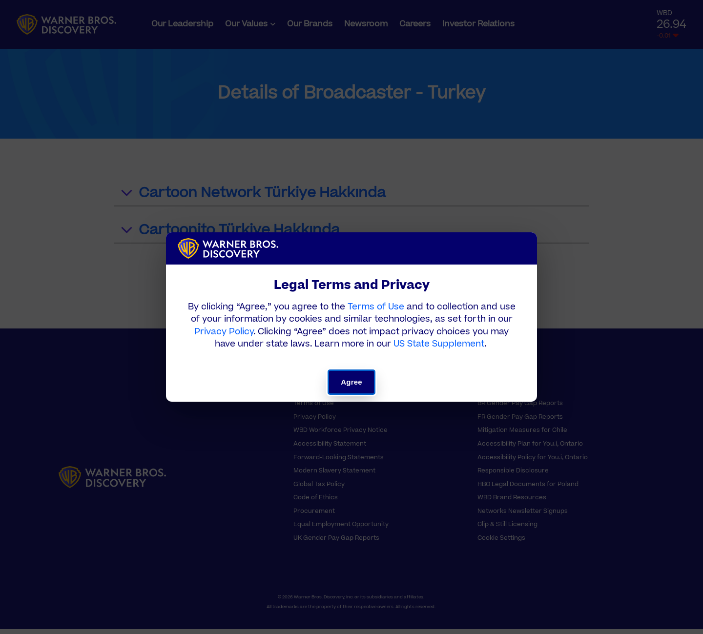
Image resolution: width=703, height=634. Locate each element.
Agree (351, 382)
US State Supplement (438, 344)
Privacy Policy (223, 332)
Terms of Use (376, 307)
